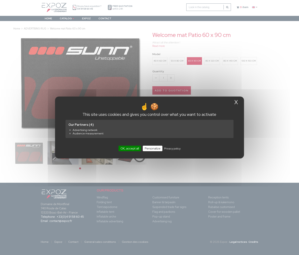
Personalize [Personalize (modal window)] (153, 148)
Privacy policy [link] (172, 148)
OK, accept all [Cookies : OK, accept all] (130, 148)
